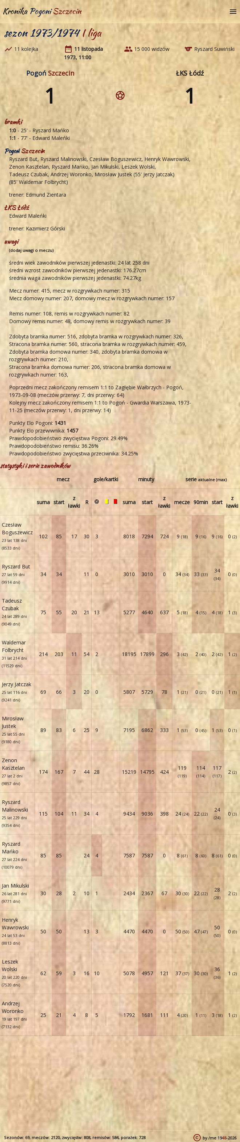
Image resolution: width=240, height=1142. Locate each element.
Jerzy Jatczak (158, 174)
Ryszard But (23, 159)
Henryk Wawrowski (166, 159)
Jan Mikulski (105, 166)
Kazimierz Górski (45, 228)
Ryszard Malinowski (63, 159)
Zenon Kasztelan (29, 166)
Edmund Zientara (46, 194)
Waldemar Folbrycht (42, 181)
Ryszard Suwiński (214, 48)
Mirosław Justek (113, 174)
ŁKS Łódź (190, 73)
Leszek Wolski (138, 166)
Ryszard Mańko (50, 130)
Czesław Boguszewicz (115, 159)
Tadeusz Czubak (28, 174)
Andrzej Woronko (71, 174)
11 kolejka (26, 48)
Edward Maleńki (51, 137)
